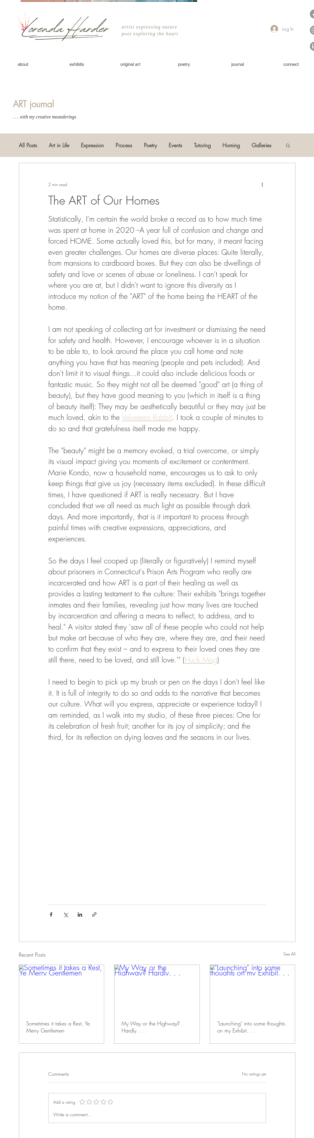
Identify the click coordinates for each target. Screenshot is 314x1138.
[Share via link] (94, 914)
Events (175, 145)
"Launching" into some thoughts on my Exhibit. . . (251, 1027)
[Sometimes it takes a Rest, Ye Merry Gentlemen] (61, 989)
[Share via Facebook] (51, 914)
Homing (231, 145)
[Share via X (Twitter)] (65, 914)
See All (289, 954)
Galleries (261, 145)
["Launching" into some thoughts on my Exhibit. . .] (252, 989)
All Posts (28, 145)
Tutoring (202, 145)
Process (124, 145)
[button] (288, 145)
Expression (92, 145)
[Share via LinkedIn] (80, 914)
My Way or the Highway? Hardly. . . (151, 1027)
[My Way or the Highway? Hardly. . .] (157, 989)
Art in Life (59, 145)
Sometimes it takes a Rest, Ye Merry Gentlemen (58, 1027)
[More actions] (262, 184)
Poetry (150, 145)
